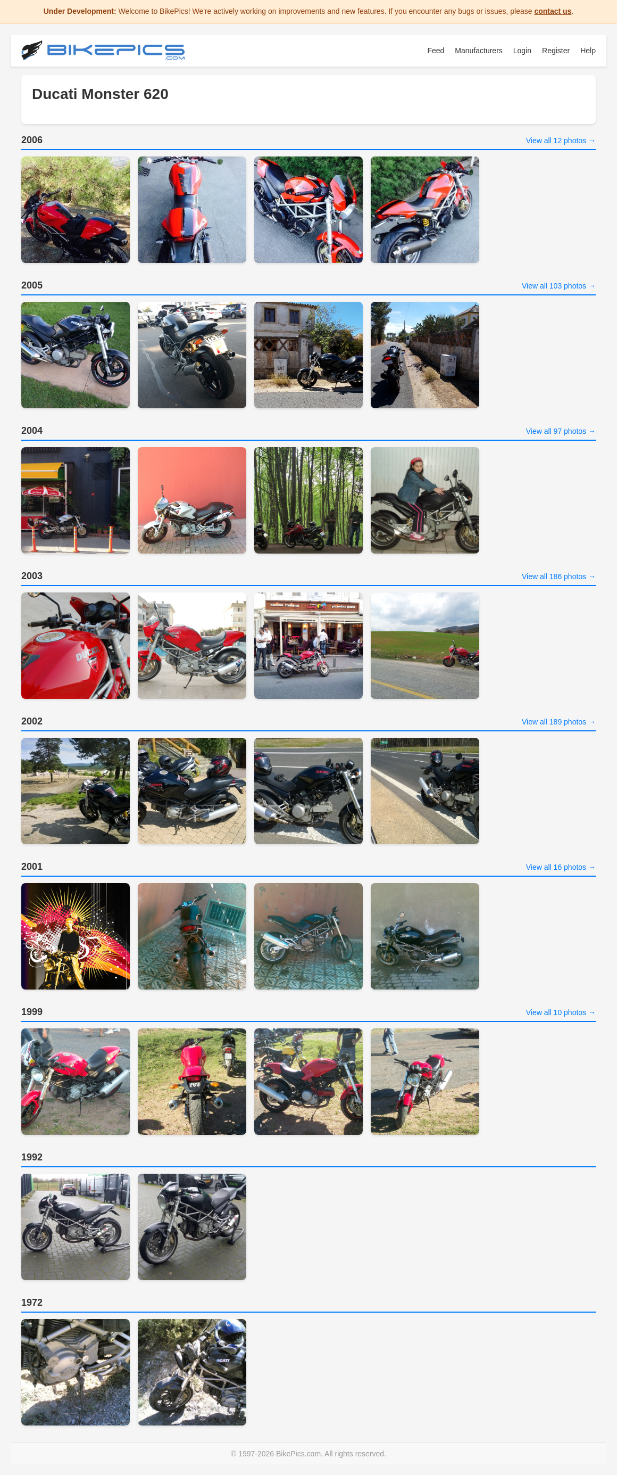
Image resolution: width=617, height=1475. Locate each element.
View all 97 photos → (561, 431)
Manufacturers (478, 50)
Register (556, 50)
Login (522, 50)
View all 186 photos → (559, 576)
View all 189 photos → (559, 722)
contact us (552, 11)
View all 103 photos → (559, 286)
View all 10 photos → (561, 1012)
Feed (435, 50)
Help (588, 50)
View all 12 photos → (561, 140)
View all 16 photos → (561, 867)
